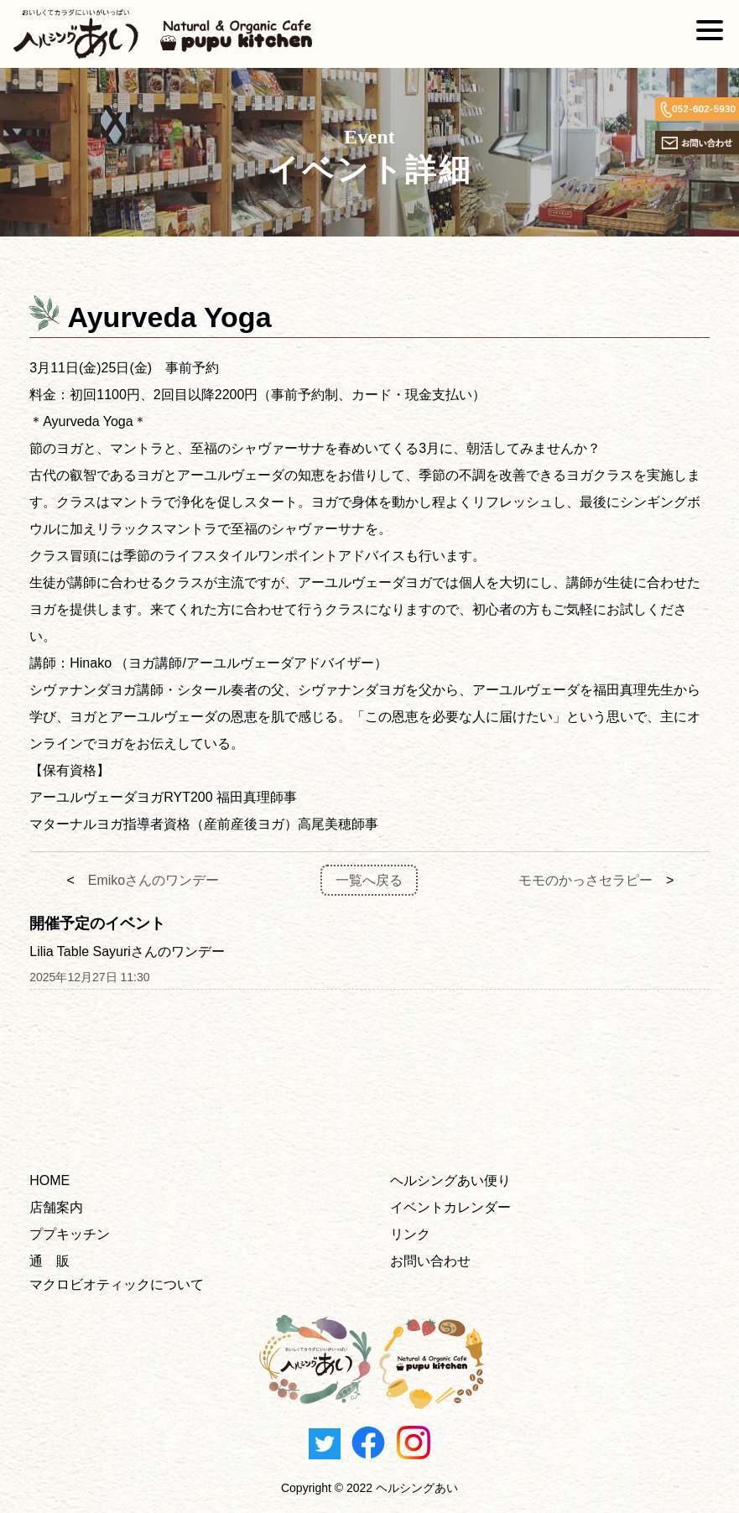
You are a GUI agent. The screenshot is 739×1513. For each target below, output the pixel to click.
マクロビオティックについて (116, 1284)
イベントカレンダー (450, 1207)
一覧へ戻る (369, 880)
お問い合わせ (430, 1261)
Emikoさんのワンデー (153, 880)
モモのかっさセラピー (585, 880)
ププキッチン (69, 1234)
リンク (410, 1234)
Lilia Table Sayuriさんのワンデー (127, 951)
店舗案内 (56, 1207)
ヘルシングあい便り (450, 1180)
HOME (49, 1180)
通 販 (49, 1261)
